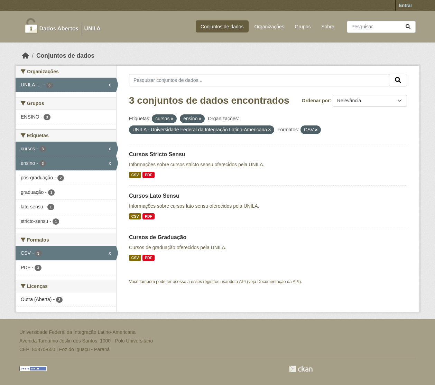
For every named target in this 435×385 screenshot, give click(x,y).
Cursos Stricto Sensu (157, 154)
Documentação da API (278, 281)
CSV (135, 175)
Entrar (405, 5)
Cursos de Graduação (157, 237)
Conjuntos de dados (222, 26)
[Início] (25, 55)
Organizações (269, 26)
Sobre (327, 26)
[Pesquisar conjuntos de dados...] (381, 27)
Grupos (303, 26)
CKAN (301, 369)
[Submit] (408, 27)
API (242, 281)
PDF (148, 175)
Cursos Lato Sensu (154, 196)
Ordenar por (316, 100)
